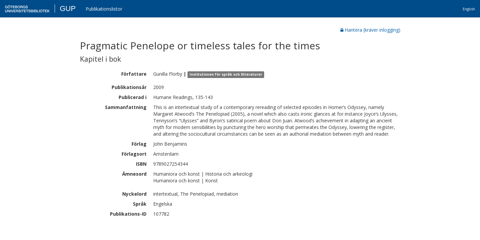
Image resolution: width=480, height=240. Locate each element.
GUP (68, 8)
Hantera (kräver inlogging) (370, 30)
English (469, 8)
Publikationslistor (104, 9)
